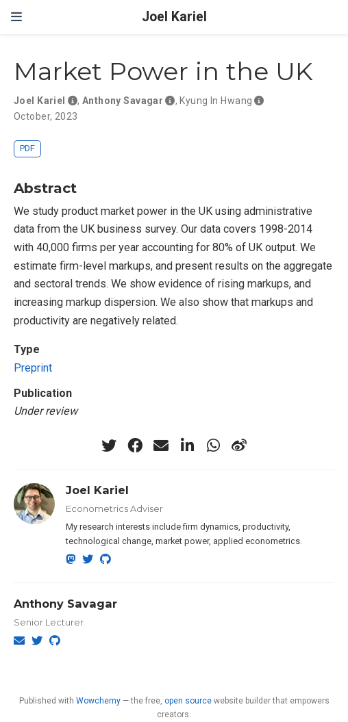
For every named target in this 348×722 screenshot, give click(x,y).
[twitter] (109, 445)
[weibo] (239, 445)
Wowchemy (98, 701)
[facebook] (135, 445)
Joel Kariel (174, 17)
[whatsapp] (213, 445)
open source (188, 701)
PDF (27, 148)
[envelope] (161, 445)
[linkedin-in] (187, 445)
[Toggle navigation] (16, 17)
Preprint (33, 367)
